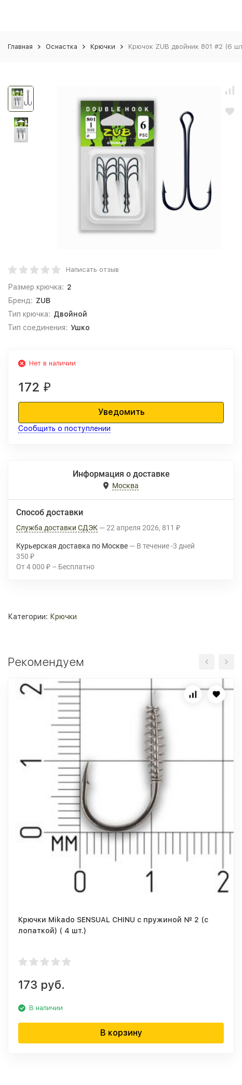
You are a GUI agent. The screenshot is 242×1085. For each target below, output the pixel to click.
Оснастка (61, 46)
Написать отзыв (92, 269)
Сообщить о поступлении (64, 428)
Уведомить (121, 412)
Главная (20, 46)
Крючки (102, 46)
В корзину (121, 1033)
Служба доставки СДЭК (57, 528)
